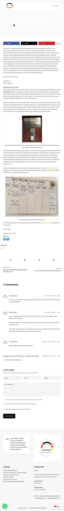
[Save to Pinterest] (46, 43)
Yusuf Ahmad (13, 341)
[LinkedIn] (53, 260)
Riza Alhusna (13, 296)
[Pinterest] (39, 260)
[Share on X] (29, 43)
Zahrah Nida (13, 312)
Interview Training (8, 477)
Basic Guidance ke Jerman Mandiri (13, 481)
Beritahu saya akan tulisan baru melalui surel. (18, 409)
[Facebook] (10, 260)
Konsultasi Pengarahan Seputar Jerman (15, 472)
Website (46, 378)
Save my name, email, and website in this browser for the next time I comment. (24, 399)
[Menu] (57, 6)
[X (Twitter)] (25, 260)
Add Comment (8, 384)
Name (6, 378)
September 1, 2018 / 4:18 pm (48, 356)
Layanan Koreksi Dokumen (11, 475)
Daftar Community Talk (10, 479)
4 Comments (48, 25)
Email (25, 378)
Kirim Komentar (9, 416)
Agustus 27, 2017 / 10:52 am (48, 341)
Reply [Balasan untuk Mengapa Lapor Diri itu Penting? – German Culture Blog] (58, 356)
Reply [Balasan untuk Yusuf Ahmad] (58, 341)
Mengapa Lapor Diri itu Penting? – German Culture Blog (21, 356)
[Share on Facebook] (11, 43)
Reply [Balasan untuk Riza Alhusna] (58, 295)
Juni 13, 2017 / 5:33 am (50, 295)
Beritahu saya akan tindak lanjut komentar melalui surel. (21, 404)
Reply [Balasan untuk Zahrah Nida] (58, 312)
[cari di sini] (54, 6)
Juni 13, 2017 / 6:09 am (50, 312)
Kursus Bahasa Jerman (10, 470)
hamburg (40, 25)
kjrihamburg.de (50, 168)
